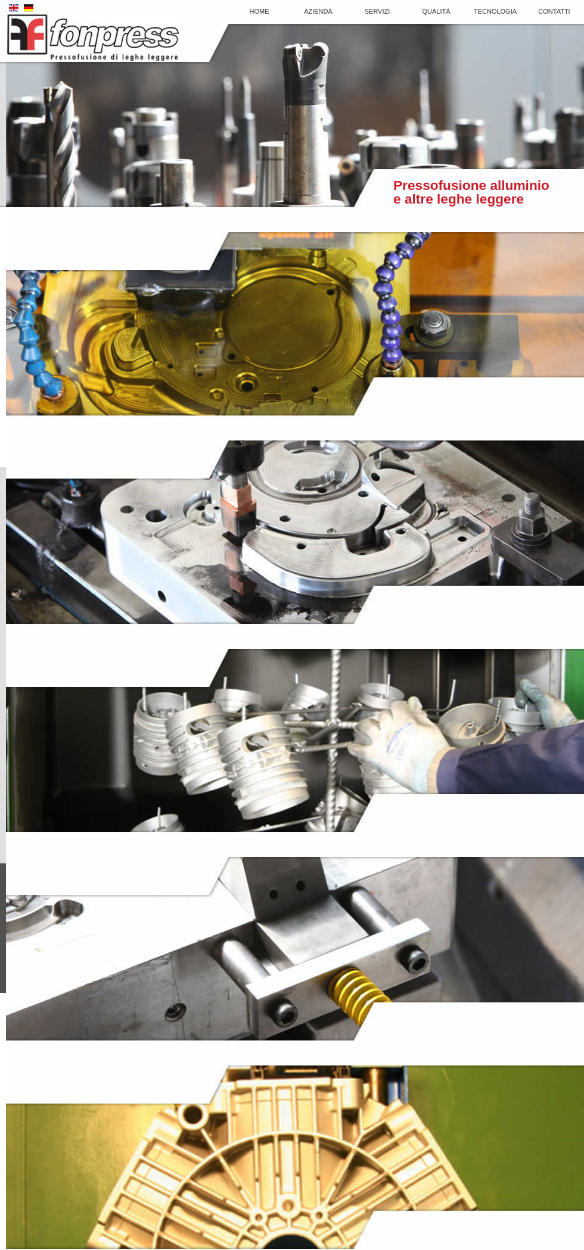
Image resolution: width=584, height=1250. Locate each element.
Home (259, 11)
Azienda (318, 11)
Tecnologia (495, 11)
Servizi (377, 11)
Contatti (554, 11)
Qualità (436, 11)
